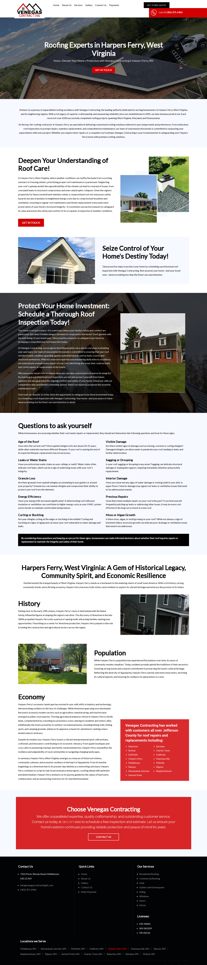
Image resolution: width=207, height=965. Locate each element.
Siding (142, 885)
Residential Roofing (149, 867)
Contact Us (100, 5)
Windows (144, 889)
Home (56, 5)
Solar (141, 876)
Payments (114, 5)
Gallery (88, 5)
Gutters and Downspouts (151, 880)
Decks (142, 898)
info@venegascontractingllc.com (36, 878)
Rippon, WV (51, 947)
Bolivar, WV (149, 947)
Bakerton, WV (114, 947)
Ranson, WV (160, 941)
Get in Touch (103, 62)
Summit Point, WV (70, 947)
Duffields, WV (78, 941)
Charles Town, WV (93, 947)
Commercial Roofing (149, 871)
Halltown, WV (96, 941)
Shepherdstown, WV (30, 947)
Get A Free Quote (154, 5)
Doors (142, 893)
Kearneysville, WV (140, 941)
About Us (67, 5)
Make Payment (88, 885)
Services (78, 5)
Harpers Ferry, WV (117, 941)
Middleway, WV (28, 941)
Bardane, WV (132, 947)
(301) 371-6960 (76, 815)
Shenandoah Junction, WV (53, 941)
